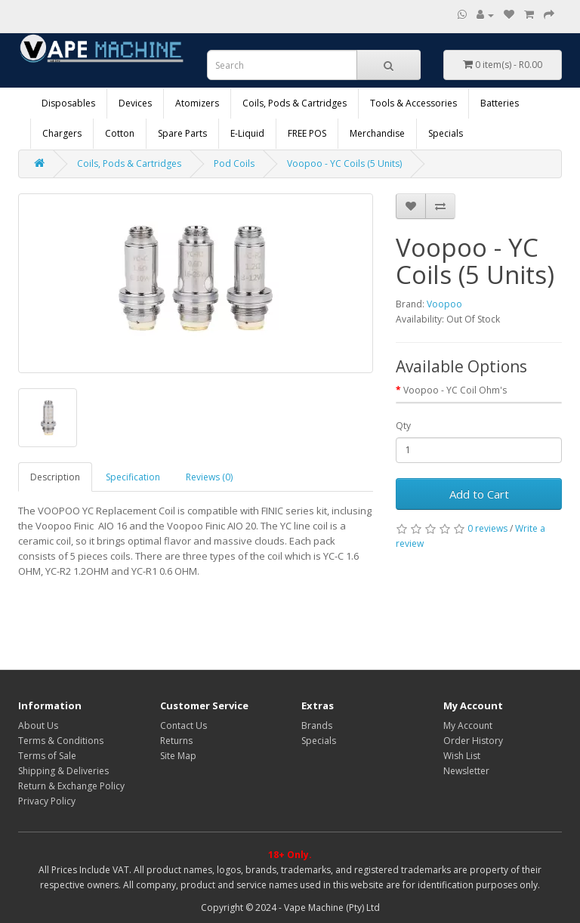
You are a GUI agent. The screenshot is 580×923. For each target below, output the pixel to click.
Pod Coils (234, 163)
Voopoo (444, 304)
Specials (445, 133)
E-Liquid (247, 133)
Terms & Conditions (60, 740)
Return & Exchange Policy (71, 785)
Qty (403, 425)
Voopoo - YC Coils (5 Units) (344, 163)
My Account (467, 725)
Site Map (178, 755)
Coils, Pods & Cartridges (294, 103)
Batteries (499, 103)
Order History (473, 740)
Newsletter (466, 770)
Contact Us (183, 725)
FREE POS (307, 133)
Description (55, 477)
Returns (176, 740)
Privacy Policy (47, 801)
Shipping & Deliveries (63, 770)
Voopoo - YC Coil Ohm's (455, 390)
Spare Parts (182, 133)
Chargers (62, 133)
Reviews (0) (209, 477)
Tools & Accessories (413, 103)
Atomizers (197, 103)
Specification (133, 477)
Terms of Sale (47, 755)
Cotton (119, 133)
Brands (316, 725)
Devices (135, 103)
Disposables (68, 103)
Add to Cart (479, 494)
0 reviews (487, 528)
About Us (38, 725)
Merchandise (377, 133)
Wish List (461, 755)
